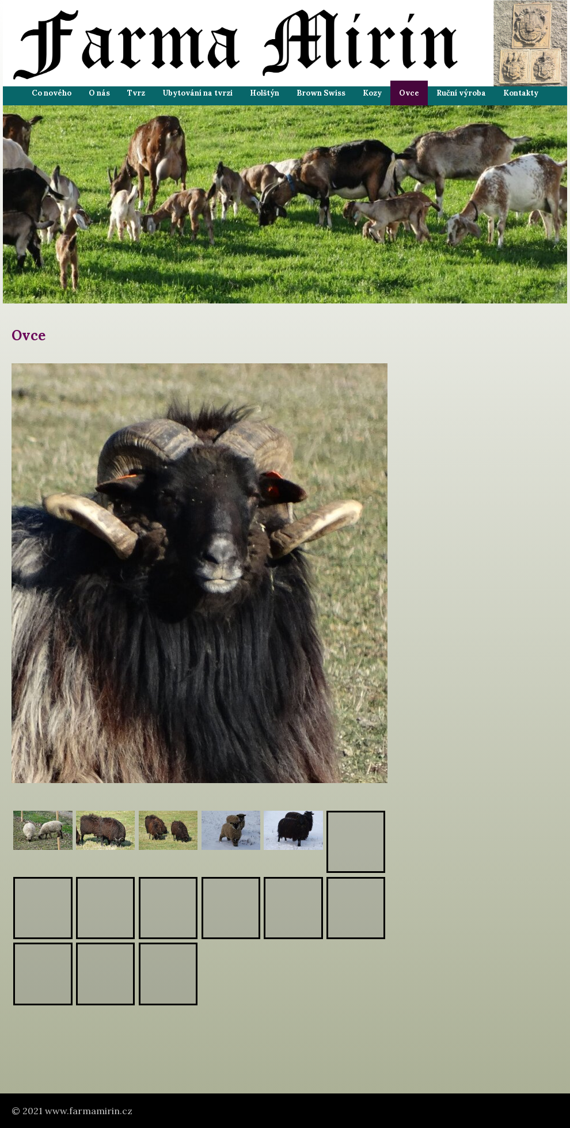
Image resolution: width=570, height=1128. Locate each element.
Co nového (51, 93)
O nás (99, 93)
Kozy (372, 93)
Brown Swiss (321, 93)
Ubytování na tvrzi (197, 93)
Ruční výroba (461, 93)
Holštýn (264, 93)
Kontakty (520, 93)
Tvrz (136, 93)
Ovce (409, 93)
